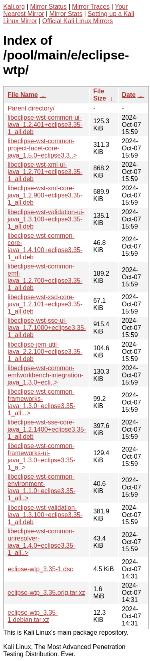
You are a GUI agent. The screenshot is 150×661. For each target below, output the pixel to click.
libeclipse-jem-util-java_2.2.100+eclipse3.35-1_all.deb (45, 351)
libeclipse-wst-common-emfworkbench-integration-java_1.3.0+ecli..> (45, 375)
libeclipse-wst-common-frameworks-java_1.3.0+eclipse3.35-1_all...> (41, 402)
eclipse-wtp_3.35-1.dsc (40, 569)
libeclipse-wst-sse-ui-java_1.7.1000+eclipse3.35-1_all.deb (47, 327)
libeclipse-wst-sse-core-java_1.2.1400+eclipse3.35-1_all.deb (47, 429)
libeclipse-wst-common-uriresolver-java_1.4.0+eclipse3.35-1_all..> (41, 542)
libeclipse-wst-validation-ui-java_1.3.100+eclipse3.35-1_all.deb (46, 219)
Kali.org (14, 6)
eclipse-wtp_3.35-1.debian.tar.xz (33, 616)
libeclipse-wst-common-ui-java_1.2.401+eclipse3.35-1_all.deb (45, 124)
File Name (23, 94)
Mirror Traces (91, 6)
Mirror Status (48, 6)
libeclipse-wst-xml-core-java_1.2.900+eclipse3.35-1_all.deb (45, 195)
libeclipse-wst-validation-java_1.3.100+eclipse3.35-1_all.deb (45, 514)
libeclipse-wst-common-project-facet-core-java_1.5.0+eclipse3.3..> (42, 148)
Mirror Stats (65, 13)
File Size (99, 95)
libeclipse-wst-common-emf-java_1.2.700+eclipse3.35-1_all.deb (45, 277)
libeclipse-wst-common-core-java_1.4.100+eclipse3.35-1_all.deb (45, 246)
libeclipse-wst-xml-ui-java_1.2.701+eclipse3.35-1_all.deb (45, 171)
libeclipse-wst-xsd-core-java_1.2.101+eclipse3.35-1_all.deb (45, 304)
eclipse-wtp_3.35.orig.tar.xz (46, 592)
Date (129, 94)
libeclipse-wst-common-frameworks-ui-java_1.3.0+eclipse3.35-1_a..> (41, 456)
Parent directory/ (31, 108)
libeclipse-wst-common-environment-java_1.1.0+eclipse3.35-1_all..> (41, 487)
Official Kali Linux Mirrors (77, 21)
